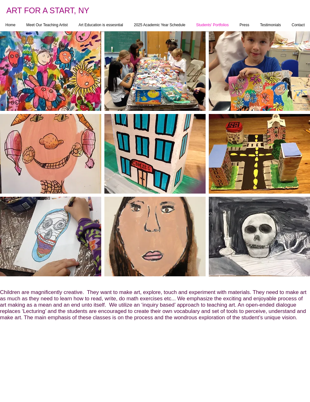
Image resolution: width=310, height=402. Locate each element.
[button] (50, 71)
